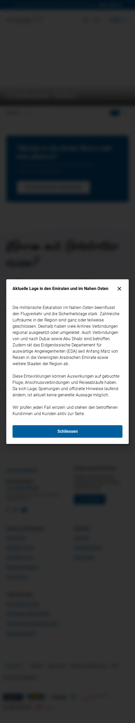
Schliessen (67, 431)
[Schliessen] (119, 289)
